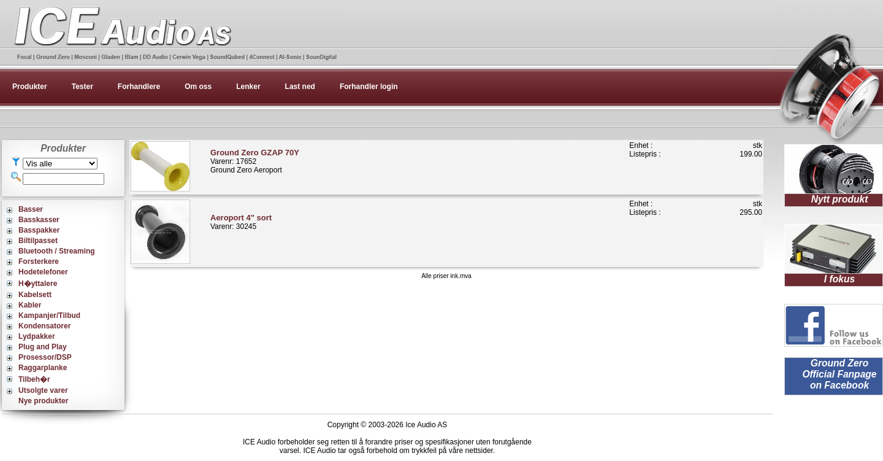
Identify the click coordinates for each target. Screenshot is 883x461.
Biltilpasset (38, 240)
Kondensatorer (44, 326)
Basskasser (38, 219)
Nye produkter (43, 401)
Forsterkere (38, 261)
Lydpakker (36, 336)
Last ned (300, 86)
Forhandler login (369, 86)
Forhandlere (139, 86)
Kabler (29, 305)
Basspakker (38, 230)
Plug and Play (42, 347)
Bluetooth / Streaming (56, 251)
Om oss (198, 86)
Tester (82, 86)
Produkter (29, 86)
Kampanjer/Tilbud (49, 315)
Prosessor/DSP (45, 357)
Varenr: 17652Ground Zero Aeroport (254, 161)
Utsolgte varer (43, 390)
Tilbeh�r (34, 379)
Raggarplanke (42, 367)
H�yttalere (37, 283)
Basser (30, 209)
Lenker (248, 86)
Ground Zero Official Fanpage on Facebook (839, 374)
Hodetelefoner (43, 272)
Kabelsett (35, 294)
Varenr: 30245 (241, 222)
